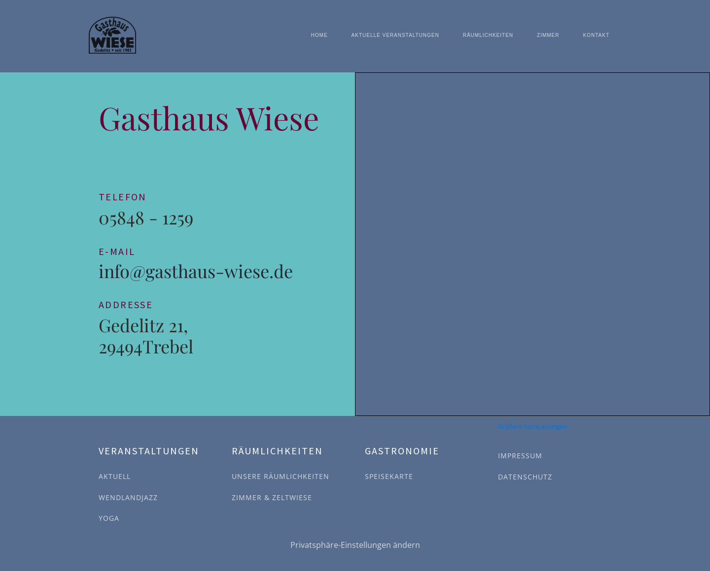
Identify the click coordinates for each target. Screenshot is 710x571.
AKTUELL (115, 476)
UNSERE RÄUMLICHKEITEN (280, 476)
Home (319, 35)
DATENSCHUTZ (525, 476)
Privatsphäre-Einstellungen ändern (355, 544)
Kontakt (596, 35)
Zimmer (548, 35)
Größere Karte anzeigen (532, 426)
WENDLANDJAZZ (128, 497)
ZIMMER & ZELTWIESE (272, 497)
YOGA (109, 518)
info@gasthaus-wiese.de (196, 271)
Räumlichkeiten (488, 35)
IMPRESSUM (520, 455)
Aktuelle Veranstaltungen (395, 35)
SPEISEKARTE (389, 476)
